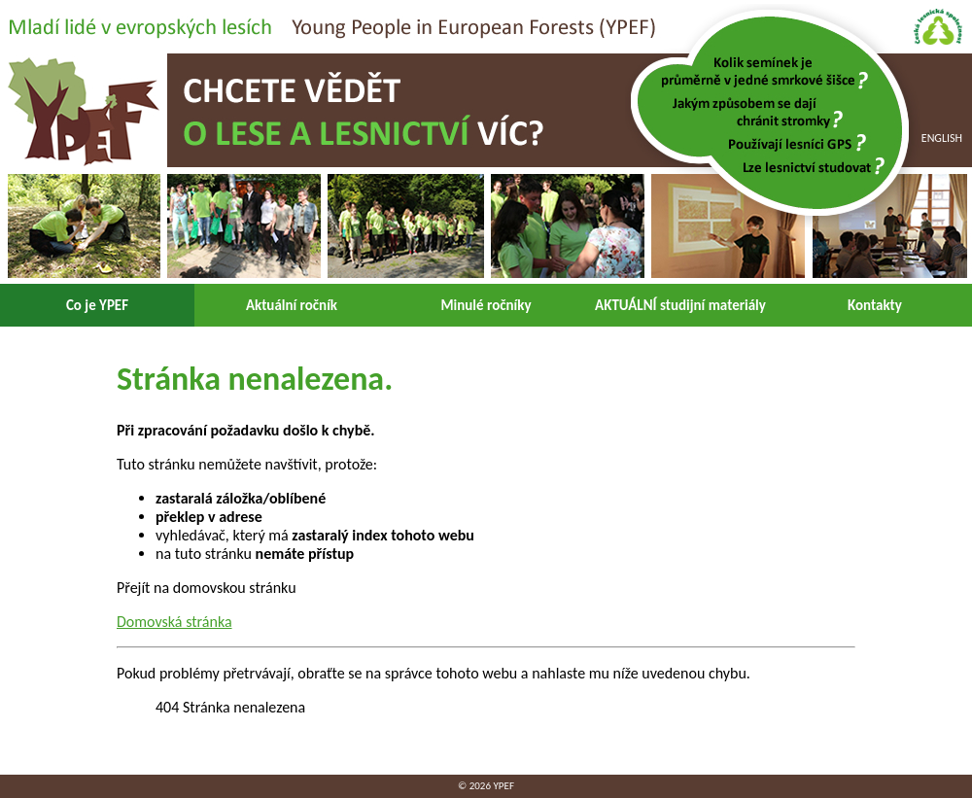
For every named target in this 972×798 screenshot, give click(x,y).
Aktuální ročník (291, 305)
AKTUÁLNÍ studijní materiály (680, 305)
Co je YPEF (97, 305)
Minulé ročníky (485, 305)
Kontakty (875, 305)
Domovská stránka (174, 621)
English (941, 138)
